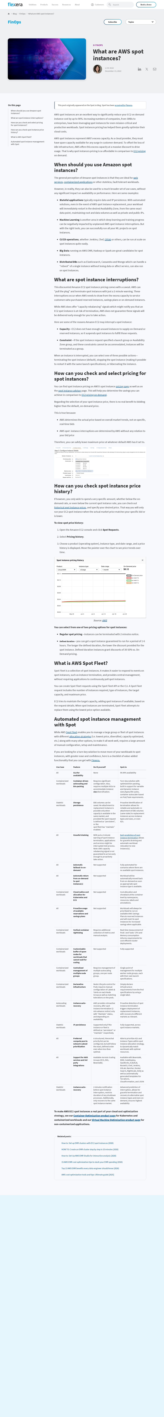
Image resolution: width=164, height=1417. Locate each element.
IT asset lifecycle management (19, 1361)
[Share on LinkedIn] (142, 72)
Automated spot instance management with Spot (27, 142)
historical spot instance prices (70, 507)
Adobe (57, 1382)
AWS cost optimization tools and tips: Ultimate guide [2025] (87, 1174)
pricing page (122, 386)
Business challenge (16, 1340)
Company (132, 1340)
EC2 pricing (140, 151)
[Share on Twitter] (149, 72)
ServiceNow (59, 1365)
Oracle (57, 1348)
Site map (153, 1398)
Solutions (32, 4)
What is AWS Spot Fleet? (21, 137)
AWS (56, 1370)
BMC (56, 1378)
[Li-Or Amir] (97, 69)
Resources (66, 4)
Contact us (132, 1353)
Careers (131, 1348)
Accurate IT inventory (16, 1370)
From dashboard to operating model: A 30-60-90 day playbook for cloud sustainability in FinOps (127, 1275)
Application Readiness (105, 1353)
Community (126, 1307)
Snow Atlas (101, 1348)
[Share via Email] (154, 72)
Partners (131, 1370)
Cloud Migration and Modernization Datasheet (126, 1251)
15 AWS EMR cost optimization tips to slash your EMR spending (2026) (92, 1162)
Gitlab (108, 239)
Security (100, 1357)
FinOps (14, 22)
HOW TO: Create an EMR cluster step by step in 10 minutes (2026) (89, 1149)
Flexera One (101, 1344)
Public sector (13, 1387)
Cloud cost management (17, 1357)
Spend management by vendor (68, 1340)
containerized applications (78, 182)
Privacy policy (123, 1398)
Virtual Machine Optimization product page (116, 1119)
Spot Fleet (71, 732)
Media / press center (135, 1365)
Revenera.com (133, 1374)
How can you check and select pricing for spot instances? (27, 123)
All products (102, 1365)
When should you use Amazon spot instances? (26, 111)
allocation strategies (80, 736)
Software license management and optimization (26, 1348)
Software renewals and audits (19, 1344)
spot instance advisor (69, 390)
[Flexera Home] (9, 14)
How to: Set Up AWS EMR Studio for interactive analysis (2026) (88, 1155)
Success (55, 4)
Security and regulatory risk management (23, 1374)
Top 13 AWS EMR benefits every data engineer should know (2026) (90, 1168)
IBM (56, 1344)
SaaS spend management (17, 1353)
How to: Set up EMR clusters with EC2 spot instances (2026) (87, 1143)
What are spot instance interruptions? (27, 118)
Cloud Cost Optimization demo (123, 1227)
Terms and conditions (139, 1398)
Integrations (102, 1361)
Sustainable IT (13, 1378)
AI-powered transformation (18, 1382)
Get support (132, 1357)
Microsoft (58, 1353)
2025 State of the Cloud (40, 1227)
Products (44, 4)
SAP (56, 1357)
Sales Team (104, 1307)
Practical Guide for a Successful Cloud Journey (49, 1251)
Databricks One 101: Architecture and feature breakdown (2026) (49, 1273)
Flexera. (95, 760)
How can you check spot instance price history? (27, 131)
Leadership (132, 1361)
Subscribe (112, 22)
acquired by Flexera (123, 105)
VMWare (58, 1361)
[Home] (15, 4)
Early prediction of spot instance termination (130, 836)
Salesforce (58, 1374)
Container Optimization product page (94, 1115)
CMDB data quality (15, 1365)
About (77, 4)
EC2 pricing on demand (94, 394)
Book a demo (146, 4)
